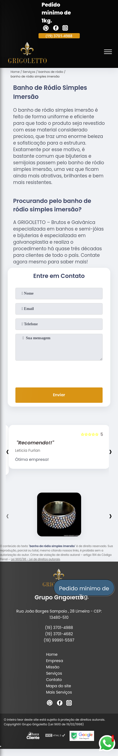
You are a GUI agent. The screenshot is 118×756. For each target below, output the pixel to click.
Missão (52, 667)
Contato (54, 679)
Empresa (54, 660)
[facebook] (56, 28)
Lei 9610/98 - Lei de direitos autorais (35, 559)
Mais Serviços (59, 692)
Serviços (54, 673)
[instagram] (65, 28)
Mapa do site (58, 686)
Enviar (59, 395)
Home (51, 654)
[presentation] (59, 373)
